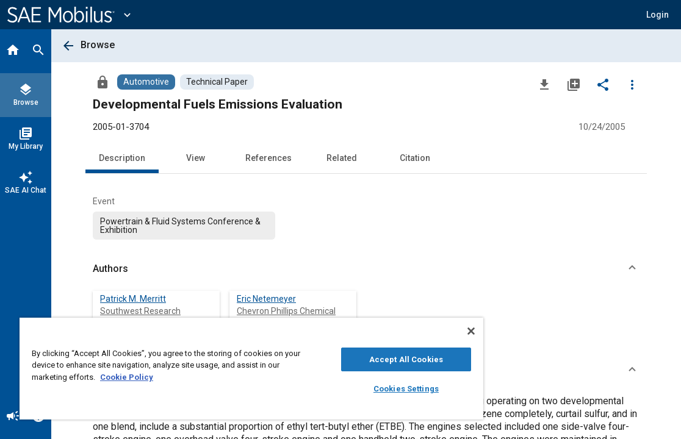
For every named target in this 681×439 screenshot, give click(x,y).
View (195, 158)
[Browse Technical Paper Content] (217, 82)
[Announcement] (13, 417)
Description (122, 158)
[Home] (13, 51)
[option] (184, 226)
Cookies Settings (347, 388)
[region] (217, 368)
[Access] (102, 82)
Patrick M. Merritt (133, 299)
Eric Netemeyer (266, 299)
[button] (657, 15)
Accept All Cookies (347, 359)
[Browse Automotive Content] (146, 82)
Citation (415, 158)
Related (341, 158)
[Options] (632, 84)
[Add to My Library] (573, 84)
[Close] (402, 331)
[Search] (38, 51)
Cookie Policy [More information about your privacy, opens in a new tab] (212, 377)
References (268, 158)
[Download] (544, 84)
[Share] (603, 84)
